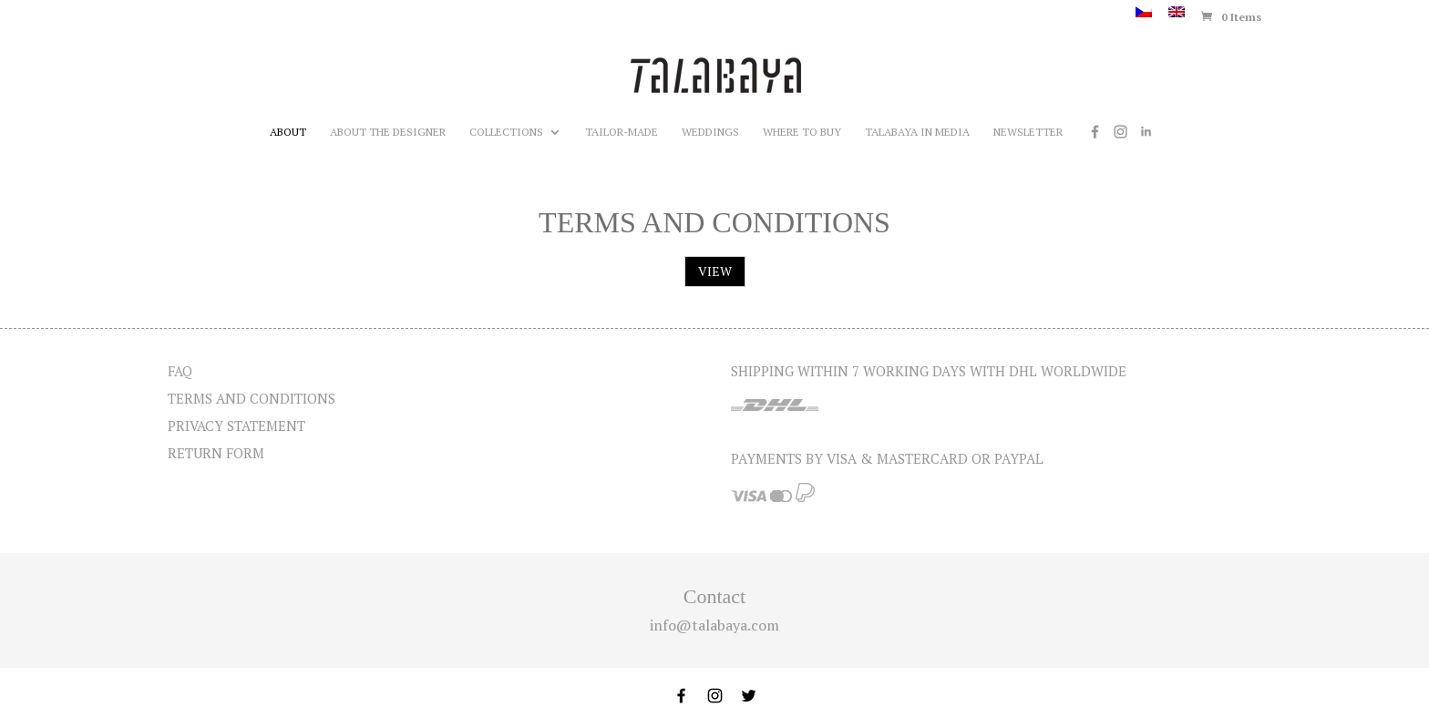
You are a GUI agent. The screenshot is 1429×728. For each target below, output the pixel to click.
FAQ (180, 371)
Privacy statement (236, 425)
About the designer (388, 132)
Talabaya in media (917, 132)
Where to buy (802, 132)
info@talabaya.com (714, 625)
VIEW (715, 271)
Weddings (710, 132)
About (288, 132)
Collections (506, 132)
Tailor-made (621, 132)
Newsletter (1028, 132)
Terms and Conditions (251, 398)
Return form (216, 453)
